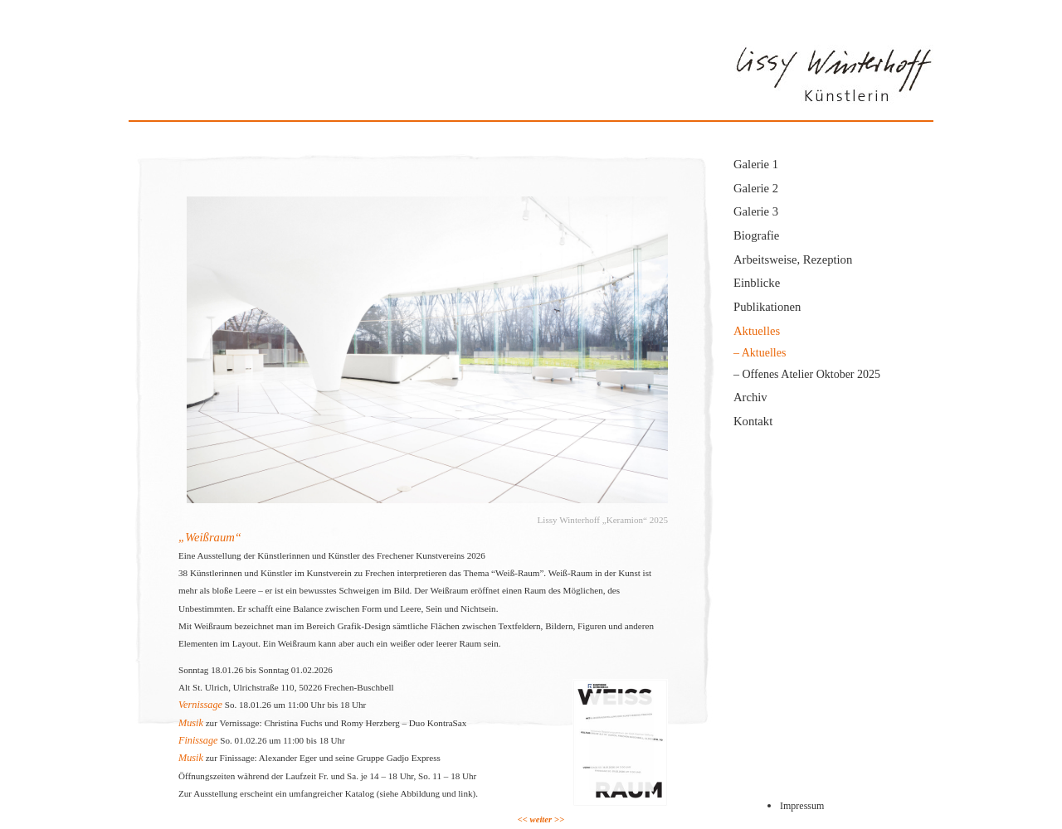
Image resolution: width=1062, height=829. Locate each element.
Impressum (802, 806)
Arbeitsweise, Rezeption (792, 259)
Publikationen (767, 306)
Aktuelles (756, 330)
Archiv (750, 397)
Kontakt (752, 421)
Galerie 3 (755, 211)
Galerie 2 (755, 188)
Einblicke (756, 282)
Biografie (756, 235)
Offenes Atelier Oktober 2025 (812, 374)
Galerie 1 (755, 164)
